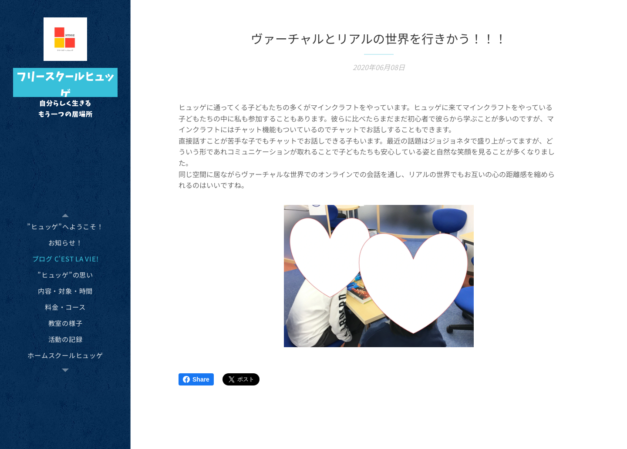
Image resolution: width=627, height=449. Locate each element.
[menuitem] (65, 226)
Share (196, 379)
